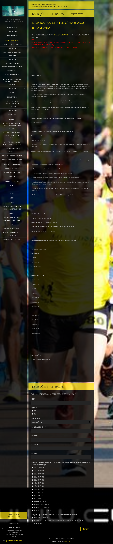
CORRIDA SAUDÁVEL (12, 168)
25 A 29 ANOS (39, 474)
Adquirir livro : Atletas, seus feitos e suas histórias (12, 135)
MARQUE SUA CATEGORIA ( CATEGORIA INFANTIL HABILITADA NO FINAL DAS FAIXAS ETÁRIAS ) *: (60, 463)
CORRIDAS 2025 (12, 36)
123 (12, 189)
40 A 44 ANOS (39, 483)
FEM (35, 414)
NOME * (34, 399)
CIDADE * (35, 453)
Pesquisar (90, 13)
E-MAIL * (34, 445)
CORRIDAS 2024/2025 (12, 40)
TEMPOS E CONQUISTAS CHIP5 (12, 44)
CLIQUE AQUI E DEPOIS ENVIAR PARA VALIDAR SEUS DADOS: (54, 515)
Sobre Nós (12, 115)
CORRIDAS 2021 (12, 88)
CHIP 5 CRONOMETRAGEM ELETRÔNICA (12, 54)
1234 (12, 194)
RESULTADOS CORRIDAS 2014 (12, 156)
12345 (12, 185)
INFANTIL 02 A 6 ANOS (42, 504)
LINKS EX (12, 119)
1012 (12, 224)
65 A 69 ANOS (39, 498)
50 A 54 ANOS (39, 489)
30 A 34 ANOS (39, 477)
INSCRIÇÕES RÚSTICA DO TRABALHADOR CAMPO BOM (12, 218)
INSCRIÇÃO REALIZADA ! (12, 228)
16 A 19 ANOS (39, 468)
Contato (12, 177)
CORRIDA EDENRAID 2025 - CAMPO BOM (12, 234)
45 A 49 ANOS (39, 486)
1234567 (12, 202)
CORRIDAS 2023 (12, 49)
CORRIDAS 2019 (12, 97)
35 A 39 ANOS (39, 480)
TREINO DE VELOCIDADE (12, 164)
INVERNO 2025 (12, 71)
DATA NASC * (36, 418)
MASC (36, 411)
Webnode (67, 541)
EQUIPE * (34, 436)
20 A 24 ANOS (39, 471)
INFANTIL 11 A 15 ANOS (42, 510)
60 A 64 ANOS (39, 495)
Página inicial (12, 27)
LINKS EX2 (12, 213)
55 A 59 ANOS (39, 492)
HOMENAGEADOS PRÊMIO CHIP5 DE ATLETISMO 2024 (12, 207)
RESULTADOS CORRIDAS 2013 (12, 160)
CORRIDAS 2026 (12, 32)
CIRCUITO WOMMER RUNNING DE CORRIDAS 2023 (12, 65)
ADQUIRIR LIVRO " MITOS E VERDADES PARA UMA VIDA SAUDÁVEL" (12, 125)
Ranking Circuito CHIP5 (12, 239)
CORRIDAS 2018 (12, 110)
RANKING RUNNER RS (12, 75)
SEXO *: (34, 408)
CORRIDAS (12, 93)
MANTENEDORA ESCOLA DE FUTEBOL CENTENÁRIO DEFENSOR (12, 81)
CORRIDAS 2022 (12, 60)
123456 (12, 198)
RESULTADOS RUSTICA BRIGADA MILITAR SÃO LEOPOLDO (12, 103)
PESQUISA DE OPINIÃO (12, 181)
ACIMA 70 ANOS (40, 501)
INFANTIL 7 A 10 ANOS (42, 507)
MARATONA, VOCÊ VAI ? (12, 172)
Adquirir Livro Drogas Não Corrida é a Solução (12, 143)
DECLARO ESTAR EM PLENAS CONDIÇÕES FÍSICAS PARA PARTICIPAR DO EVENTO (58, 522)
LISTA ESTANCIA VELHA (62, 35)
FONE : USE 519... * (38, 427)
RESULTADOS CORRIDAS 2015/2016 (12, 150)
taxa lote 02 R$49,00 (41, 518)
